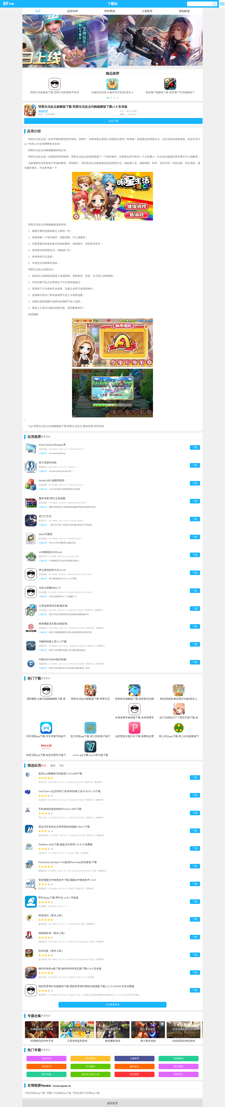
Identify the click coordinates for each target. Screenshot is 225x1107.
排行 (61, 765)
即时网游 (109, 11)
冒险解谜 (184, 11)
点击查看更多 (112, 1004)
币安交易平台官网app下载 (86, 1093)
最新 (52, 765)
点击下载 (113, 121)
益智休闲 (72, 11)
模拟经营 (43, 111)
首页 (38, 11)
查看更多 (45, 436)
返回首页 (112, 1103)
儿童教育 (147, 11)
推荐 (43, 765)
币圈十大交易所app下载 (59, 1093)
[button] (107, 97)
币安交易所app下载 (35, 1093)
